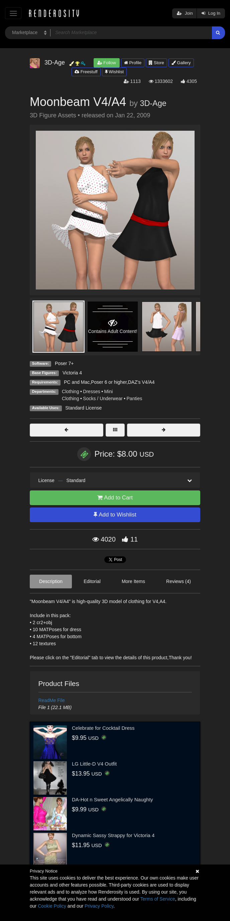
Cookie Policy (52, 906)
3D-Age (153, 103)
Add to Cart (115, 497)
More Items (133, 581)
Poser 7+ (64, 363)
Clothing (70, 391)
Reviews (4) (178, 581)
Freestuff (86, 71)
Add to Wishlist (115, 514)
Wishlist (114, 71)
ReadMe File (51, 700)
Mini (108, 391)
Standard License (83, 408)
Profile (132, 62)
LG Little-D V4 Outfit (94, 764)
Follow (106, 62)
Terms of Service (157, 899)
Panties (134, 398)
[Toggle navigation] (13, 13)
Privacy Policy (99, 906)
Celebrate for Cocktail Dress (103, 728)
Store (156, 62)
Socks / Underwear (102, 398)
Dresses (91, 391)
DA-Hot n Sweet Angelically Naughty (112, 799)
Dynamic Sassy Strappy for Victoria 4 (113, 835)
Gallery (181, 62)
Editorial (92, 581)
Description (51, 581)
